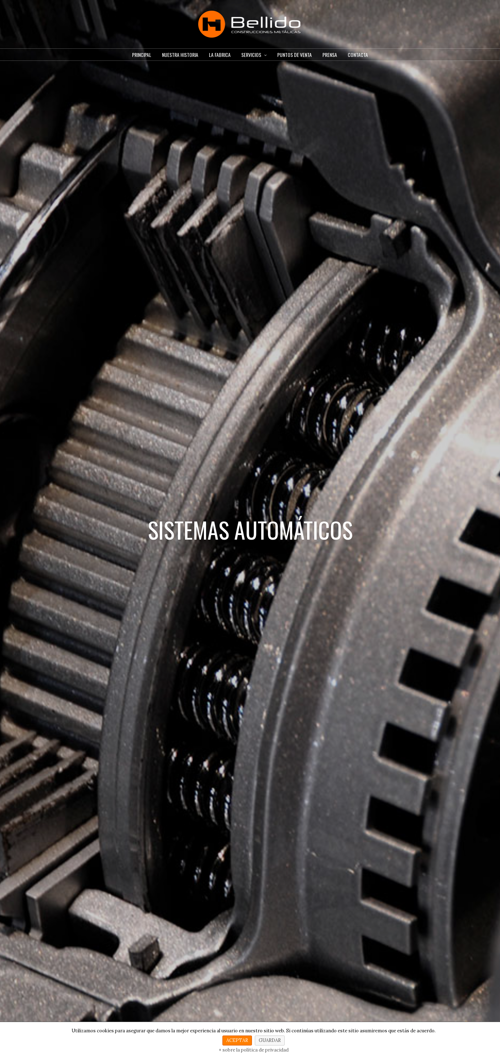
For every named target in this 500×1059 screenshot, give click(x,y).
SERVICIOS (251, 54)
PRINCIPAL (141, 54)
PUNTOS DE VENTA (294, 54)
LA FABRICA (220, 54)
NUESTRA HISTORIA (180, 54)
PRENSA (329, 54)
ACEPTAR (237, 1040)
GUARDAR (270, 1040)
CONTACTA (358, 54)
